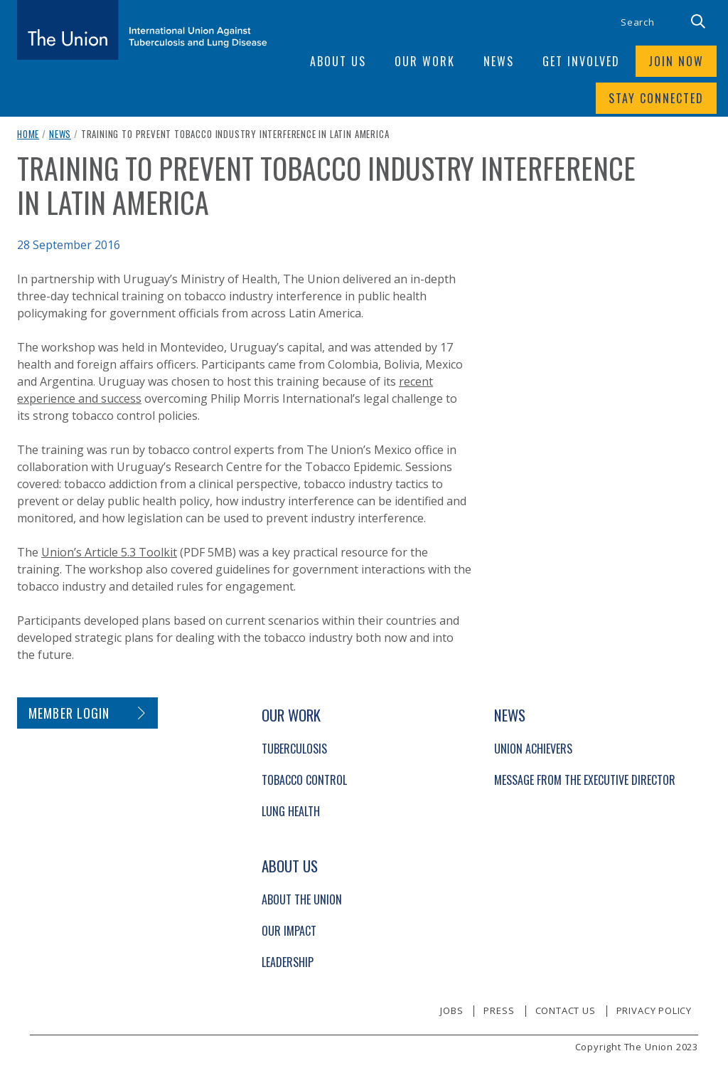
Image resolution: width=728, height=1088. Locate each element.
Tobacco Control (304, 779)
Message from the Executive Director (584, 779)
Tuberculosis (294, 748)
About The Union (302, 899)
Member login (69, 713)
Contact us (565, 1010)
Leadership (288, 962)
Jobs (451, 1010)
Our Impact (289, 930)
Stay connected (656, 98)
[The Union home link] (142, 30)
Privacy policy (654, 1010)
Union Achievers (533, 748)
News (60, 134)
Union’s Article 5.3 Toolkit (109, 552)
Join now (676, 61)
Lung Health (291, 811)
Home (28, 134)
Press (498, 1010)
